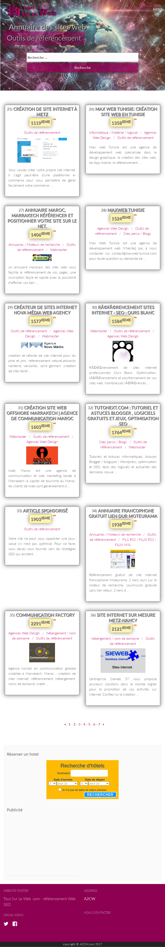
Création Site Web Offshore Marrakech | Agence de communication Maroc (42, 413)
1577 (40, 321)
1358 (121, 123)
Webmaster (58, 250)
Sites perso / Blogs (137, 234)
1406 (40, 235)
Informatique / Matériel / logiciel (113, 133)
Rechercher (100, 795)
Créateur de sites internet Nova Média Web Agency (45, 310)
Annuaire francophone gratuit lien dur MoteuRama (123, 514)
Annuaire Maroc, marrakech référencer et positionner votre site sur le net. (42, 218)
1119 (40, 123)
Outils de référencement (47, 38)
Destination (63, 773)
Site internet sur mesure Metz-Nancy (126, 618)
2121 (121, 629)
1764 (121, 432)
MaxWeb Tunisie (126, 210)
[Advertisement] (43, 846)
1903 (40, 520)
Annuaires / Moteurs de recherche (34, 245)
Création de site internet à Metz (45, 112)
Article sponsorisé (45, 511)
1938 (121, 525)
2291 (40, 624)
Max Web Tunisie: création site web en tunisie (126, 112)
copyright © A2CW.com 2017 (82, 945)
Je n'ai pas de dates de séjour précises (84, 790)
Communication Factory (45, 615)
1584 (121, 321)
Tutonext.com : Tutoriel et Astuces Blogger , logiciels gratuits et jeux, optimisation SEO (123, 416)
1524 (121, 219)
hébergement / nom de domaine (115, 639)
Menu (157, 9)
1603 (40, 427)
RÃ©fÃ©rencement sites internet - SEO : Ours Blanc (123, 310)
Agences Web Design (112, 229)
